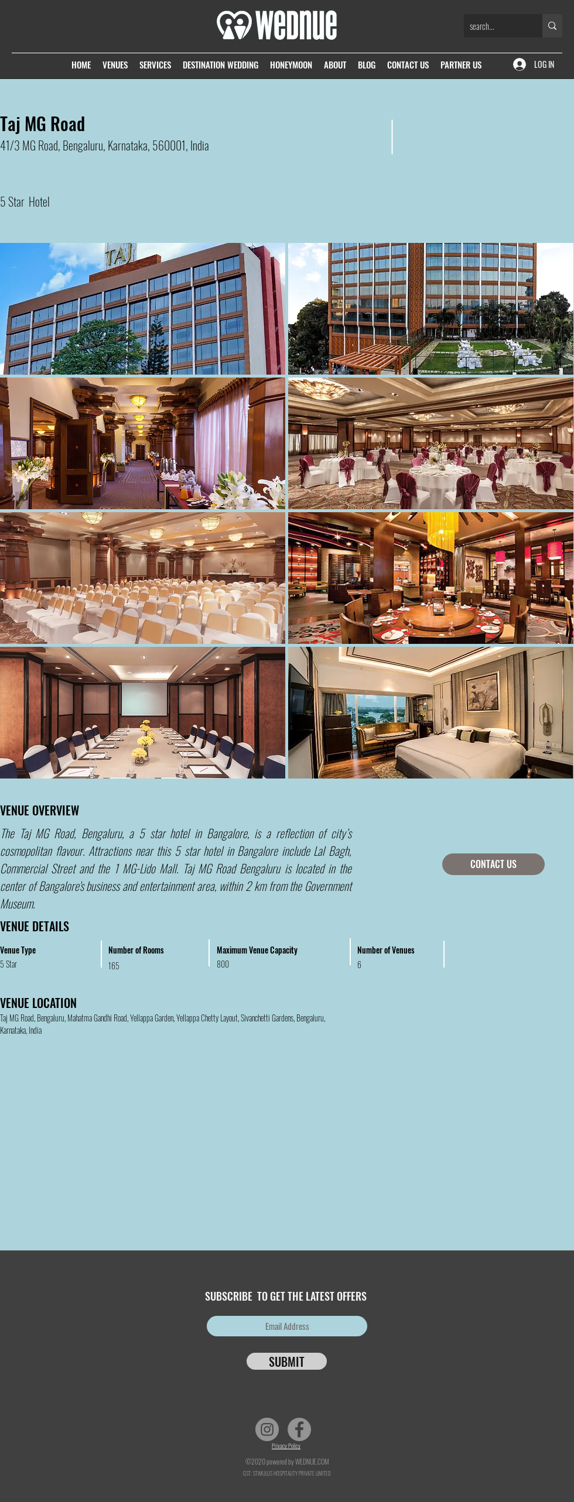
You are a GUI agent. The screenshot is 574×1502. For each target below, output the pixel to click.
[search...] (494, 25)
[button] (431, 309)
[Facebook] (299, 1429)
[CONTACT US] (493, 864)
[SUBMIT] (287, 1361)
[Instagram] (267, 1429)
